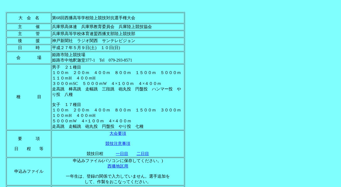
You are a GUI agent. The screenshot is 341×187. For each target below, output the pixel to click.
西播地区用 (117, 166)
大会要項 (118, 133)
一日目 (122, 153)
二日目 (143, 153)
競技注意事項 (117, 143)
